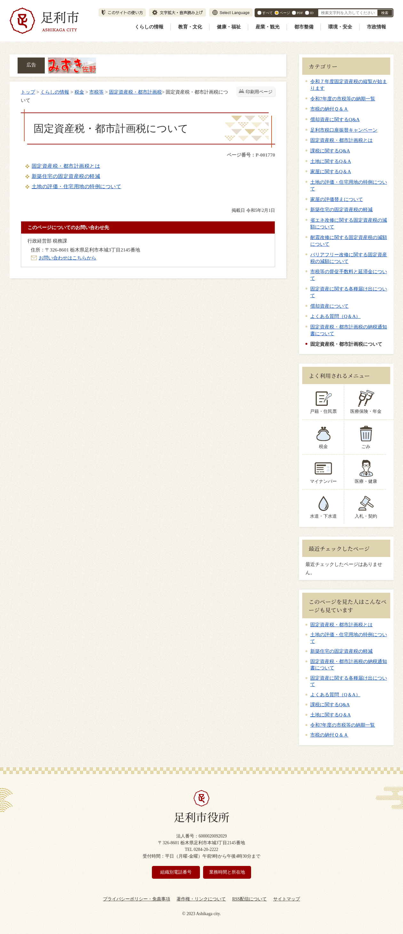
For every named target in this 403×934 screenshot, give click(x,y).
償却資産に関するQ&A (335, 119)
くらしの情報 (149, 26)
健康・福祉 (229, 26)
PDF (300, 13)
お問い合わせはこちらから (67, 257)
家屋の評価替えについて (336, 199)
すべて (267, 13)
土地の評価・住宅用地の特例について (76, 186)
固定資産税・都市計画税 (135, 92)
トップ (28, 92)
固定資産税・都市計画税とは (66, 166)
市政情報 (376, 26)
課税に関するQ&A (330, 150)
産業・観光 (268, 26)
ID (311, 13)
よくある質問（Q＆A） (335, 316)
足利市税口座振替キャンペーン (343, 130)
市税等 (96, 92)
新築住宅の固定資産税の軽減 (66, 176)
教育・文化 (190, 26)
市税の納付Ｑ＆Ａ (329, 109)
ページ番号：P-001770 (251, 155)
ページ (285, 13)
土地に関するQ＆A (330, 161)
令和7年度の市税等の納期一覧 (342, 98)
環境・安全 (340, 26)
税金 (79, 92)
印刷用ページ (259, 91)
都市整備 (303, 26)
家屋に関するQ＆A (330, 171)
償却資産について (329, 306)
